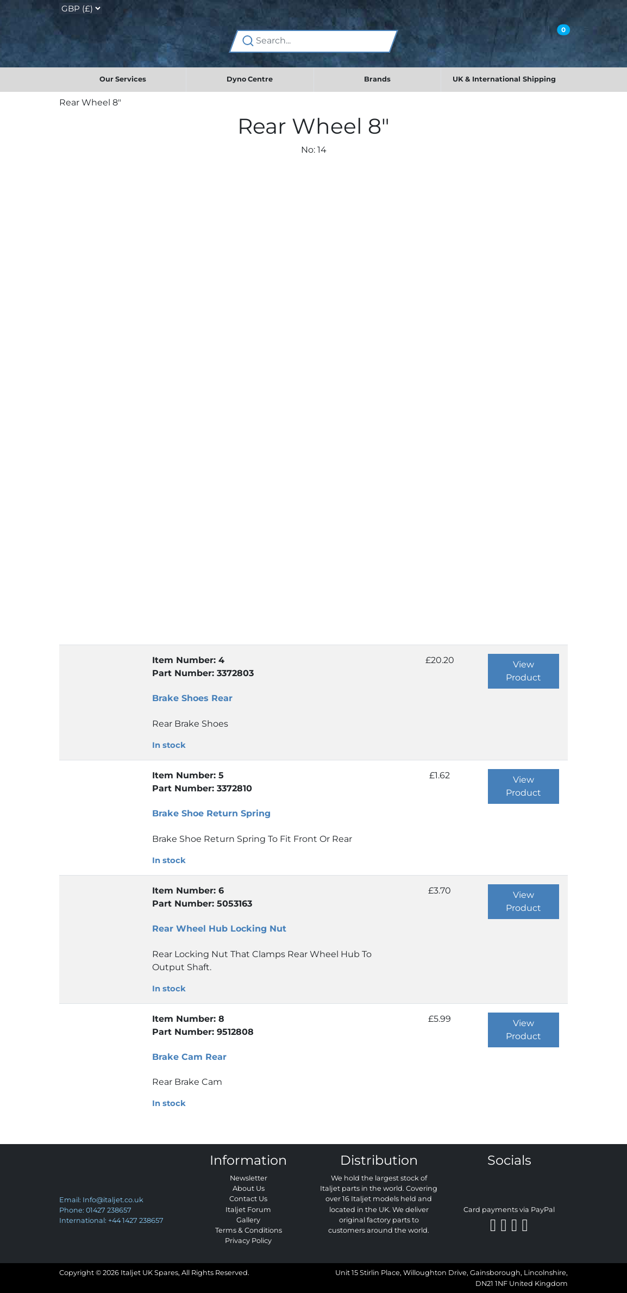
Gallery (248, 1220)
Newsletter (248, 1178)
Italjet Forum (248, 1209)
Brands (377, 79)
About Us (249, 1188)
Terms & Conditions (248, 1230)
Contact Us (248, 1199)
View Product (523, 671)
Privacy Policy (248, 1240)
